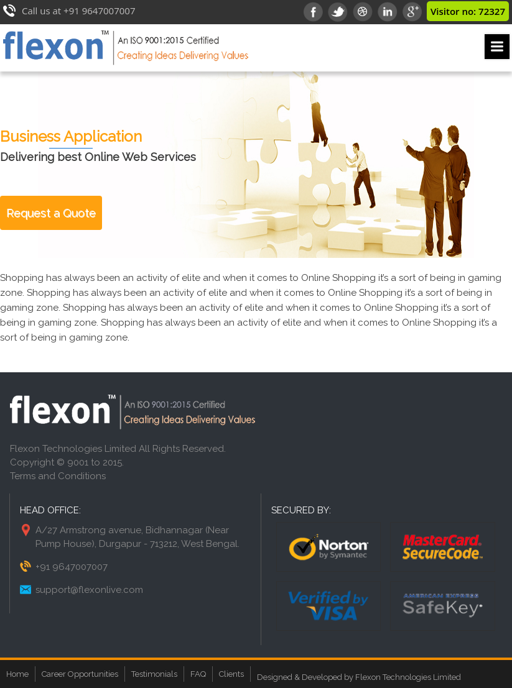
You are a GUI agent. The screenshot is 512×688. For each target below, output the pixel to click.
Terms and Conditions (58, 476)
